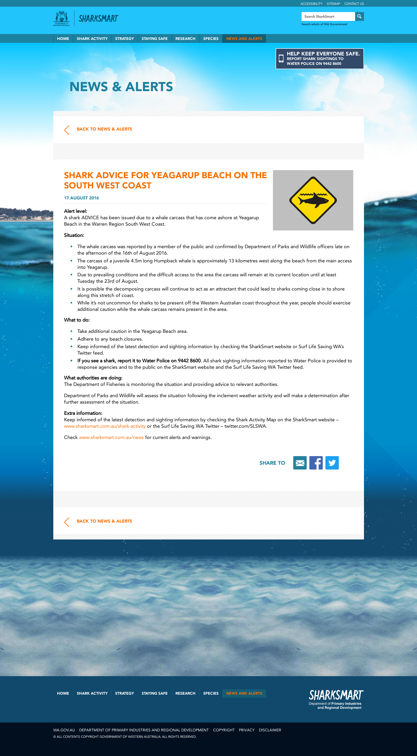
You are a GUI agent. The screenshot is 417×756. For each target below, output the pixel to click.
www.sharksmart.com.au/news (111, 437)
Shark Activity (92, 38)
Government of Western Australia (61, 18)
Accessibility (311, 4)
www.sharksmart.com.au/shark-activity (105, 426)
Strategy (124, 38)
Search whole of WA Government (324, 24)
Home (63, 38)
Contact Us (354, 4)
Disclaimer (270, 730)
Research (185, 38)
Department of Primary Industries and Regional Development (144, 730)
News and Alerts (244, 38)
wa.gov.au (64, 730)
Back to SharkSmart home (101, 18)
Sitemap (333, 4)
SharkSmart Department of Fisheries (336, 699)
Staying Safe (155, 38)
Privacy (246, 730)
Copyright (224, 730)
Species (211, 38)
